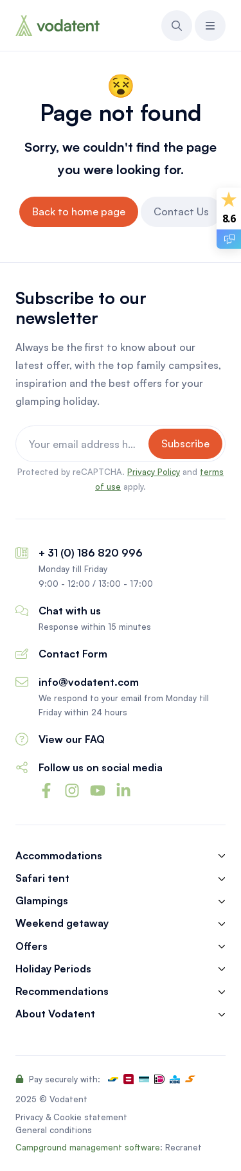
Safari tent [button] (42, 878)
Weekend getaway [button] (62, 923)
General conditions (53, 1130)
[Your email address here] (83, 444)
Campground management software (87, 1147)
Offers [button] (31, 946)
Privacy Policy (153, 472)
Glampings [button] (41, 901)
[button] (176, 25)
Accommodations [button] (58, 856)
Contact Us (181, 211)
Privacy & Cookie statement (71, 1117)
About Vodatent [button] (55, 1014)
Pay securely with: (57, 1079)
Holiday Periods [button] (53, 969)
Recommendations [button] (62, 991)
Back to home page (78, 211)
